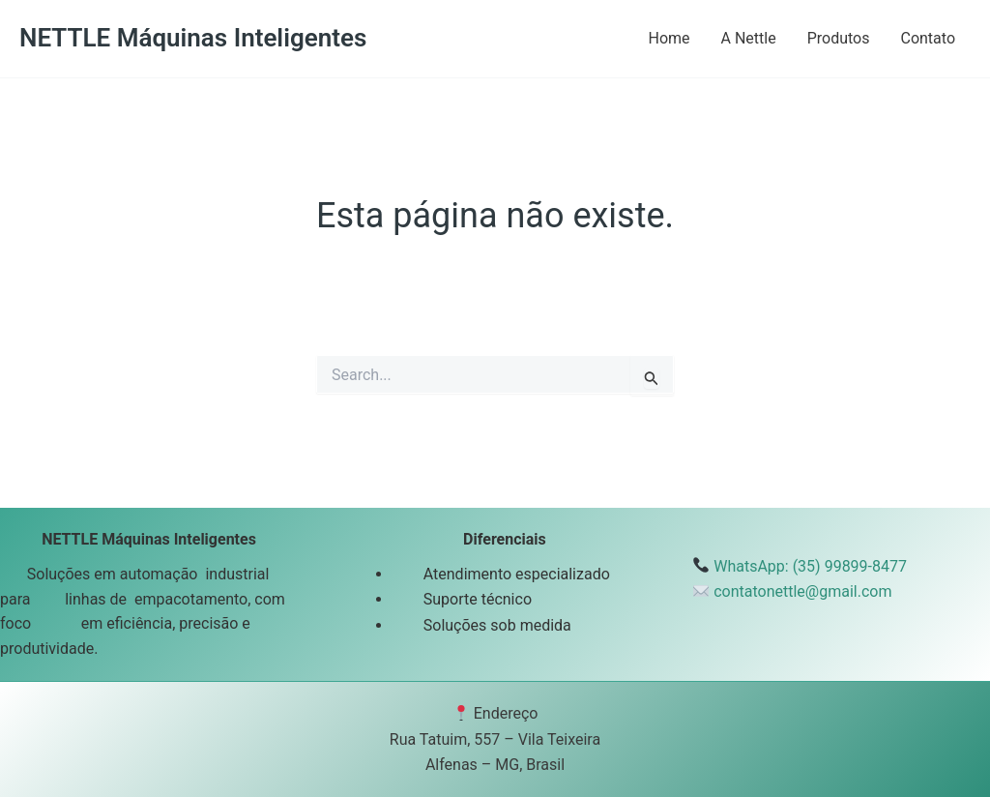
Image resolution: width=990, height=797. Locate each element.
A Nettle (748, 38)
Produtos (838, 38)
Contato (927, 38)
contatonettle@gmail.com (802, 591)
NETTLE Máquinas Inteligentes (192, 37)
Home (668, 38)
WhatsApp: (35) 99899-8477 (810, 566)
